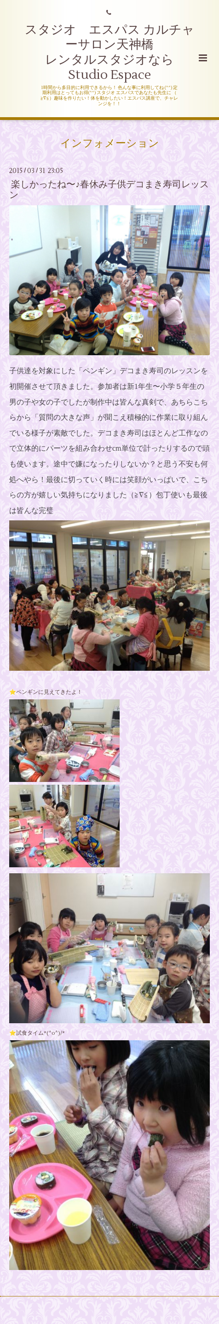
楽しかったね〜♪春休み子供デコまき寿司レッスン (109, 190)
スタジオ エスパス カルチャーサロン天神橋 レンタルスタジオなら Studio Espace (110, 52)
